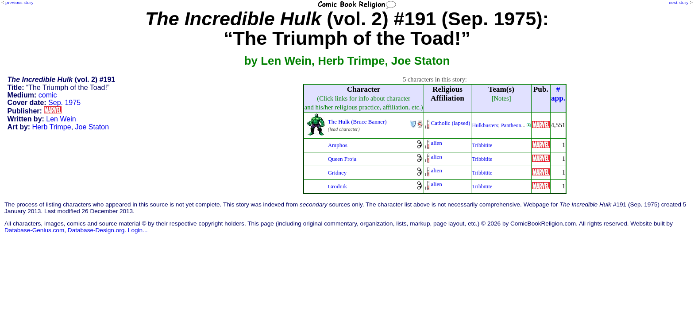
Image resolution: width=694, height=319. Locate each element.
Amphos (337, 145)
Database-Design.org (96, 230)
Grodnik (337, 186)
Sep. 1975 (64, 102)
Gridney (337, 172)
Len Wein (61, 119)
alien (436, 143)
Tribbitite (482, 145)
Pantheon (511, 125)
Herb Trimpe (51, 127)
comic (48, 95)
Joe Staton (92, 127)
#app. (558, 93)
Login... (138, 230)
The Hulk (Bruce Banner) (357, 121)
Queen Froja (342, 159)
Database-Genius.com (34, 230)
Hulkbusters (485, 125)
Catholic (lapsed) (450, 123)
